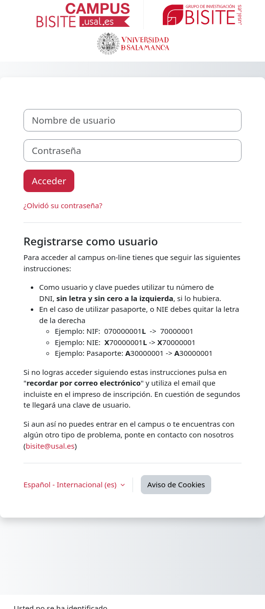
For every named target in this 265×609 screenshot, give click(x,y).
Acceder (49, 180)
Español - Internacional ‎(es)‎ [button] (70, 484)
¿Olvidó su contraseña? (62, 205)
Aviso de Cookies (176, 484)
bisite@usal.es (50, 446)
